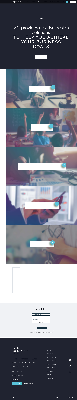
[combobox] (73, 2)
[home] (18, 2)
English (72, 2)
